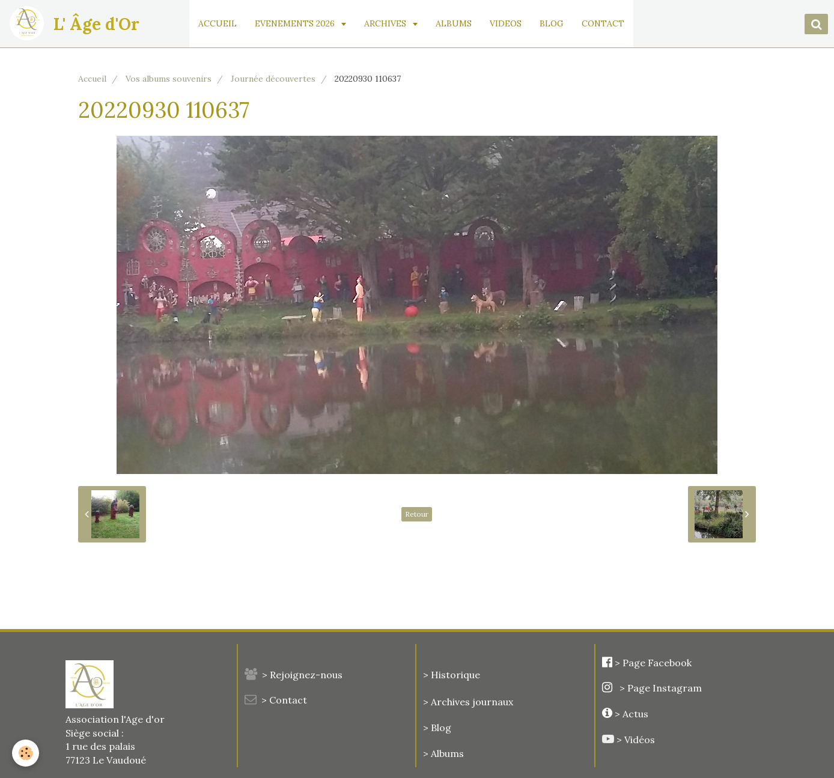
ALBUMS (454, 23)
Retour (416, 513)
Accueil (92, 78)
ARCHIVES (386, 23)
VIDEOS (506, 23)
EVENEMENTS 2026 (296, 23)
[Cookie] (25, 753)
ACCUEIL (217, 23)
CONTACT (603, 23)
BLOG (552, 23)
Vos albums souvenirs (169, 78)
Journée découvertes (273, 78)
